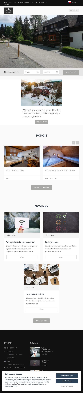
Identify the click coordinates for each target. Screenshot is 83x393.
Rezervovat (71, 72)
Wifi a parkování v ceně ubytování (20, 242)
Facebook (40, 2)
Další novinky (41, 320)
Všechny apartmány (41, 187)
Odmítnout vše (66, 381)
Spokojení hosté (51, 242)
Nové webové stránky (35, 294)
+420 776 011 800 (10, 2)
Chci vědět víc (41, 122)
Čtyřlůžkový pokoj (15, 170)
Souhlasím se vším (67, 375)
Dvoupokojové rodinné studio (60, 170)
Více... (22, 257)
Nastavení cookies (67, 386)
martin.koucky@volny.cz (26, 2)
